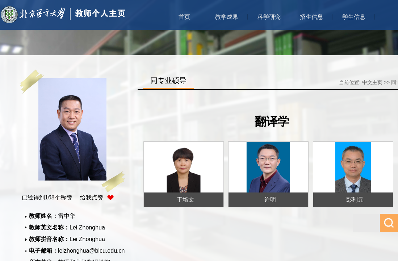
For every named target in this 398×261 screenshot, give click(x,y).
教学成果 (226, 17)
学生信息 (353, 17)
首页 (184, 17)
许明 (270, 199)
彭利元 (355, 199)
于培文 (185, 199)
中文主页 (372, 82)
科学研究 (269, 17)
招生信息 (311, 17)
